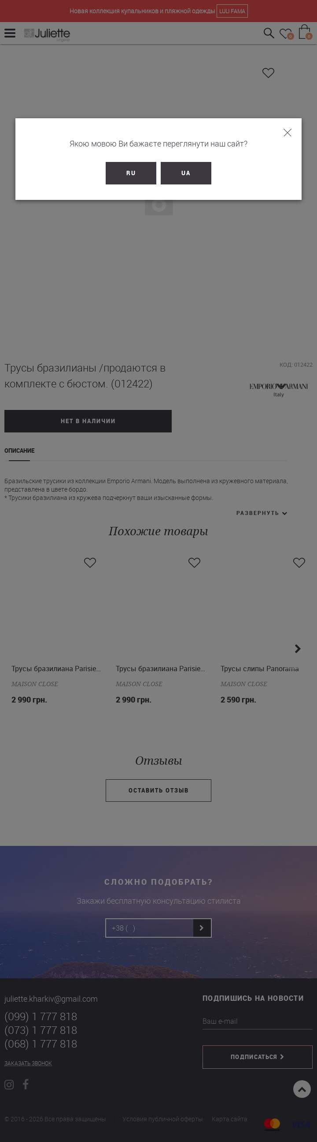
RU (131, 173)
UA (186, 173)
